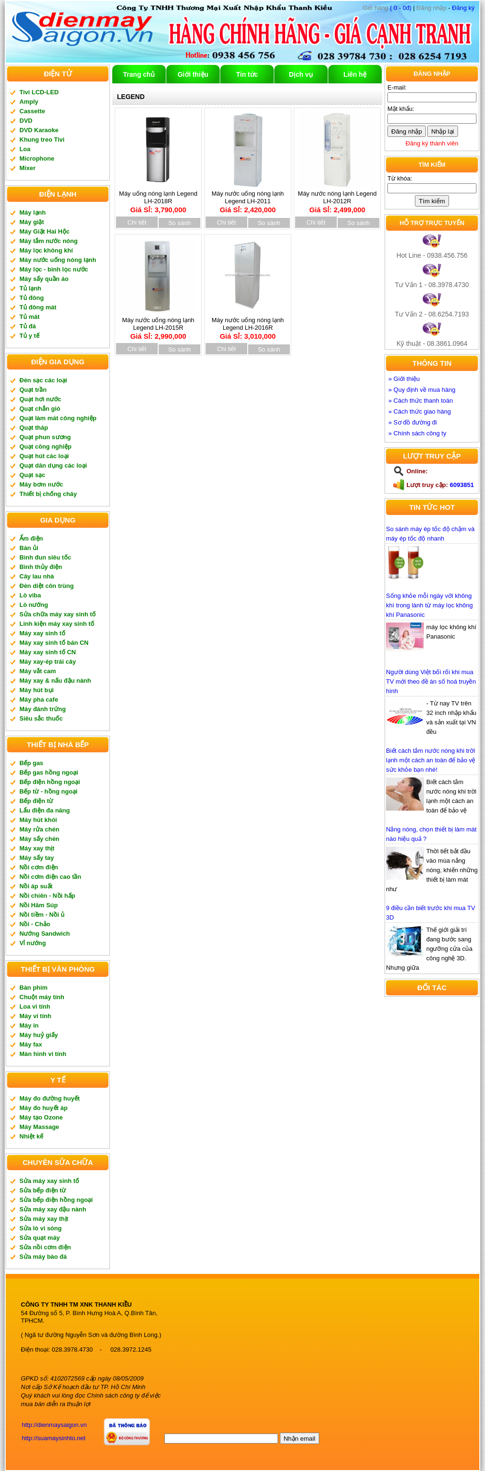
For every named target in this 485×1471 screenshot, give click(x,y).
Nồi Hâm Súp (38, 905)
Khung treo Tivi (41, 139)
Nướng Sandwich (44, 933)
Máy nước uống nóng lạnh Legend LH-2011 (248, 198)
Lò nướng (33, 604)
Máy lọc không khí (46, 250)
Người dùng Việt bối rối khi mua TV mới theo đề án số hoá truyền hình (431, 681)
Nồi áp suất (36, 886)
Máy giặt (31, 222)
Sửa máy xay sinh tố (49, 1180)
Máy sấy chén (39, 838)
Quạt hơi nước (40, 399)
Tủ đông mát (37, 307)
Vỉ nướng (32, 943)
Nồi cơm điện (38, 867)
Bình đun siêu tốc (45, 557)
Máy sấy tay (36, 857)
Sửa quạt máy (39, 1237)
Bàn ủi (28, 547)
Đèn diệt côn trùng (46, 585)
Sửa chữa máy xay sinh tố (57, 614)
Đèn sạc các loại (43, 380)
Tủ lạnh (30, 288)
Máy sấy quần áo (44, 278)
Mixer (27, 167)
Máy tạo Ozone (41, 1117)
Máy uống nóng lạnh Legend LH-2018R (158, 198)
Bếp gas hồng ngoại (48, 772)
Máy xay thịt (36, 848)
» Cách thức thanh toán (420, 400)
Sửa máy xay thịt (43, 1218)
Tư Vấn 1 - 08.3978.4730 (432, 285)
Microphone (36, 158)
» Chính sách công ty (417, 433)
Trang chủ (139, 74)
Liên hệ (355, 74)
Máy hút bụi (36, 690)
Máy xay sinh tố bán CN (54, 642)
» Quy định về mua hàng (422, 389)
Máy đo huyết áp (43, 1107)
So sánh (179, 222)
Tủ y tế (29, 335)
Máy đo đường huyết (49, 1098)
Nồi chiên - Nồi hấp (47, 895)
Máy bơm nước (41, 484)
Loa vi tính (34, 1006)
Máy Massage (39, 1126)
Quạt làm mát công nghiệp (58, 418)
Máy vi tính (35, 1016)
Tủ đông (31, 297)
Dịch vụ (301, 74)
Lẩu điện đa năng (44, 810)
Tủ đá (27, 326)
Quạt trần (32, 389)
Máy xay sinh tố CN (47, 652)
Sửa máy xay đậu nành (52, 1209)
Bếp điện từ (36, 800)
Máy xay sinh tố (42, 633)
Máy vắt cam (37, 671)
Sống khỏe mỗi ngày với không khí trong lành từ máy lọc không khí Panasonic (429, 605)
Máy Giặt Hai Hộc (44, 231)
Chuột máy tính (41, 997)
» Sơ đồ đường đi (412, 422)
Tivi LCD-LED (39, 92)
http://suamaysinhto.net (53, 1438)
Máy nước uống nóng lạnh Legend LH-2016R (248, 325)
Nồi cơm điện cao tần (50, 876)
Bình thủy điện (40, 566)
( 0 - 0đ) (387, 7)
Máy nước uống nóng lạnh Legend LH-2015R (158, 325)
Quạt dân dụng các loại (53, 465)
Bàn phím (33, 987)
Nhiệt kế (31, 1136)
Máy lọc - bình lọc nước (53, 269)
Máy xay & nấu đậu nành (55, 680)
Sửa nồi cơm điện (45, 1247)
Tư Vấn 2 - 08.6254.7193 (432, 314)
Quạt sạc (32, 474)
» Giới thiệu (404, 378)
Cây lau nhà (36, 576)
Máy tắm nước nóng (48, 240)
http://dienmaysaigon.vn (54, 1424)
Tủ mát (29, 316)
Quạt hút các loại (44, 456)
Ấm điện (31, 538)
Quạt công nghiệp (45, 446)
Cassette (32, 111)
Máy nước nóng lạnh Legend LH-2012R (337, 198)
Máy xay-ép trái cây (47, 661)
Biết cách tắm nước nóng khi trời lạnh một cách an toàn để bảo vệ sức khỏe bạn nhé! (430, 760)
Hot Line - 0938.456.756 (431, 255)
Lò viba (30, 595)
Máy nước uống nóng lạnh (57, 259)
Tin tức (247, 74)
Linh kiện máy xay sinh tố (56, 623)
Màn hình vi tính (42, 1053)
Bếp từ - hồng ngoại (48, 791)
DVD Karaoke (38, 130)
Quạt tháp (33, 427)
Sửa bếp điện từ (42, 1190)
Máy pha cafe (38, 699)
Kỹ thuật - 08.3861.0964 (431, 343)
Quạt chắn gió (39, 408)
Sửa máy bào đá (43, 1256)
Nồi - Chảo (34, 924)
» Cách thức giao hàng (419, 411)
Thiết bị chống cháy (48, 493)
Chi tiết (136, 222)
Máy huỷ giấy (38, 1034)
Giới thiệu (193, 74)
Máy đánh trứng (42, 709)
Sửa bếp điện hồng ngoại (56, 1199)
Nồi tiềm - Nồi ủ (41, 914)
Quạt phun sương (45, 437)
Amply (28, 101)
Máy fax (30, 1044)
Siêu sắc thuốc (41, 718)
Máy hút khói (38, 819)
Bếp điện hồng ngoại (49, 781)
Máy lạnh (32, 212)
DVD (25, 120)
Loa (24, 149)
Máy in (28, 1025)
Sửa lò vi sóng (40, 1228)
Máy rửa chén (39, 829)
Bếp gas (31, 763)
